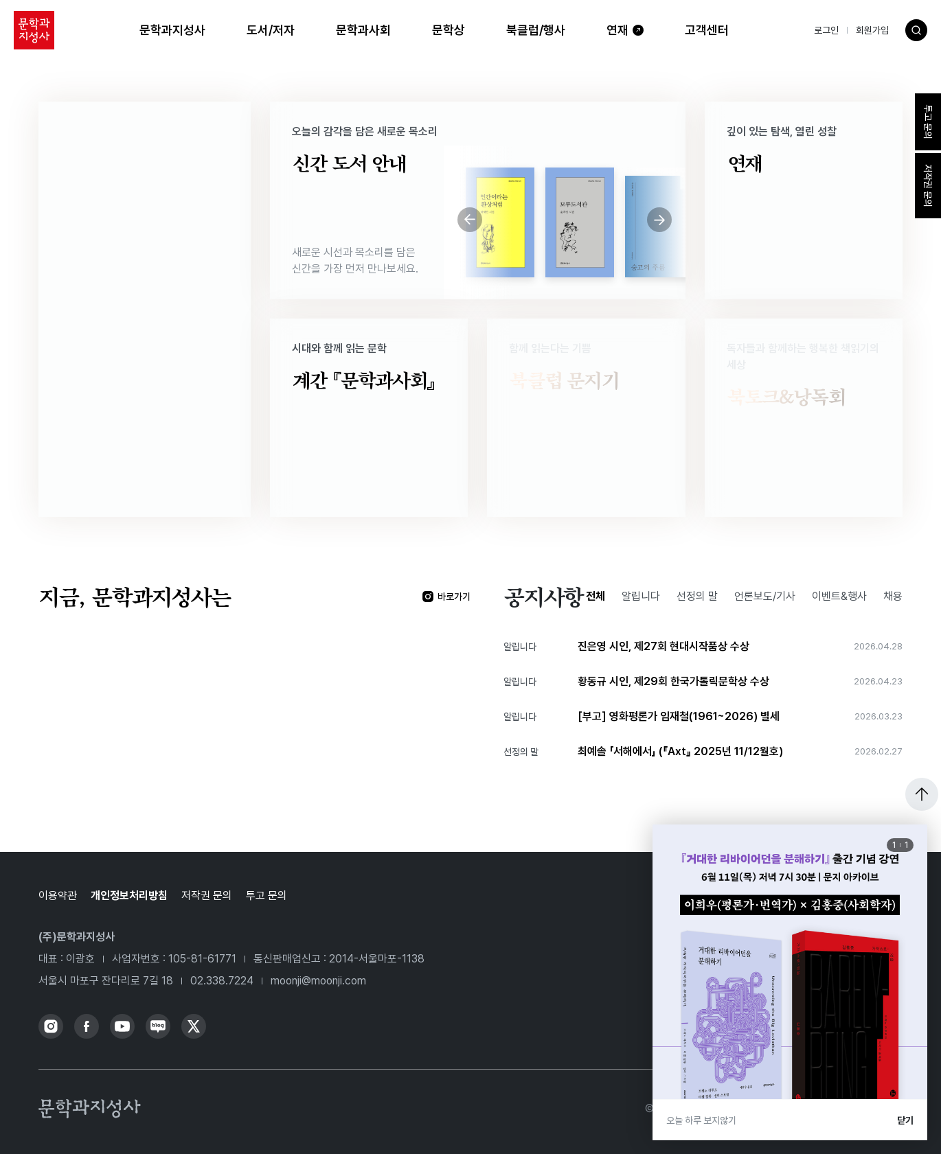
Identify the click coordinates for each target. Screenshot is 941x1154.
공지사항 (542, 597)
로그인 (826, 30)
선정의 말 (697, 596)
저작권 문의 (206, 895)
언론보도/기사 (764, 596)
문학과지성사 (172, 30)
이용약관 (57, 895)
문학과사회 (363, 30)
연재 (617, 30)
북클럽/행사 (535, 30)
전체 (595, 596)
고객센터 (707, 30)
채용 (893, 596)
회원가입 (872, 30)
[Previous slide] (469, 219)
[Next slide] (659, 219)
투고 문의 (266, 895)
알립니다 (641, 596)
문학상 (448, 30)
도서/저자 (271, 30)
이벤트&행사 (839, 596)
